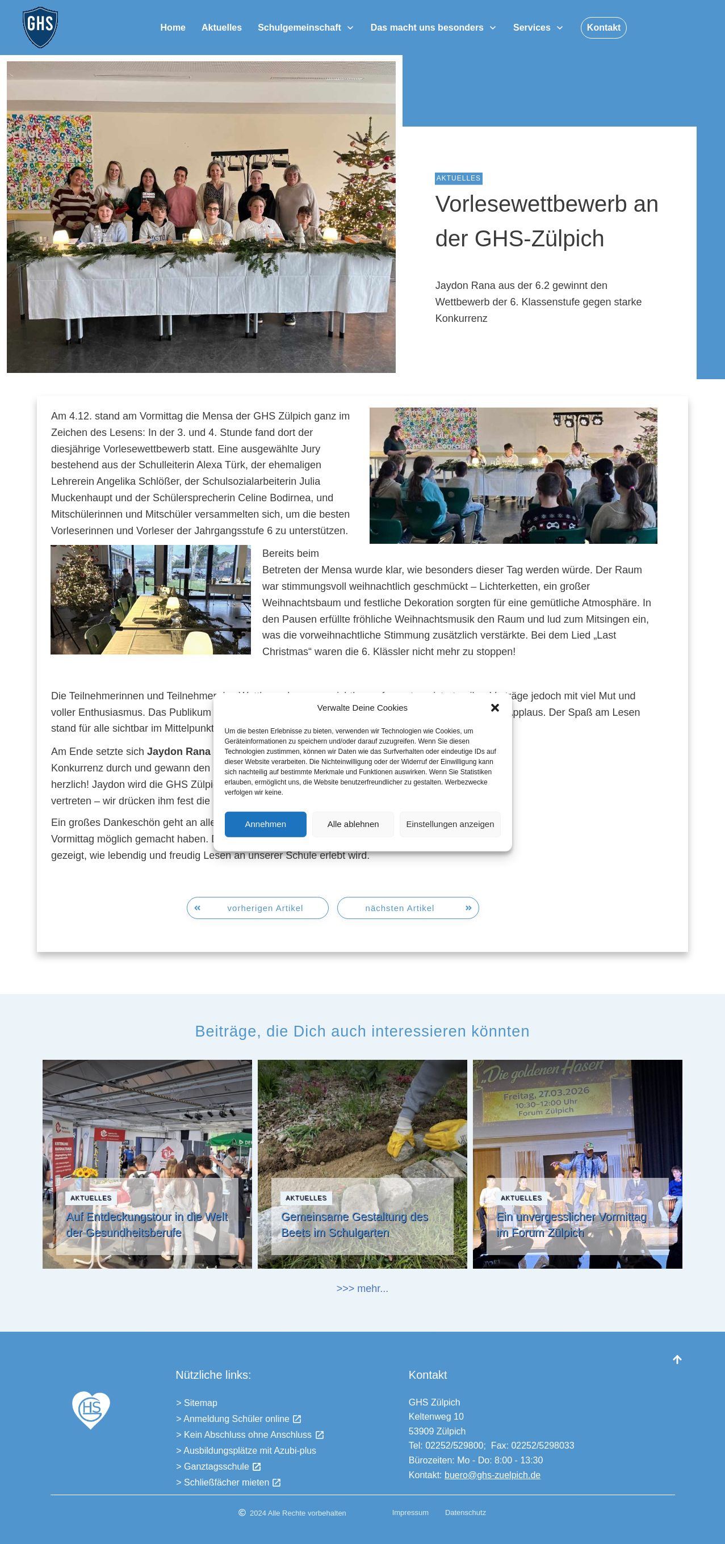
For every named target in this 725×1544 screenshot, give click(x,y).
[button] (495, 722)
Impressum (410, 1512)
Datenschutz (465, 1512)
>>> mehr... (363, 1288)
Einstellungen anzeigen (450, 838)
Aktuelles (459, 178)
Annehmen (265, 838)
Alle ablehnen (353, 838)
